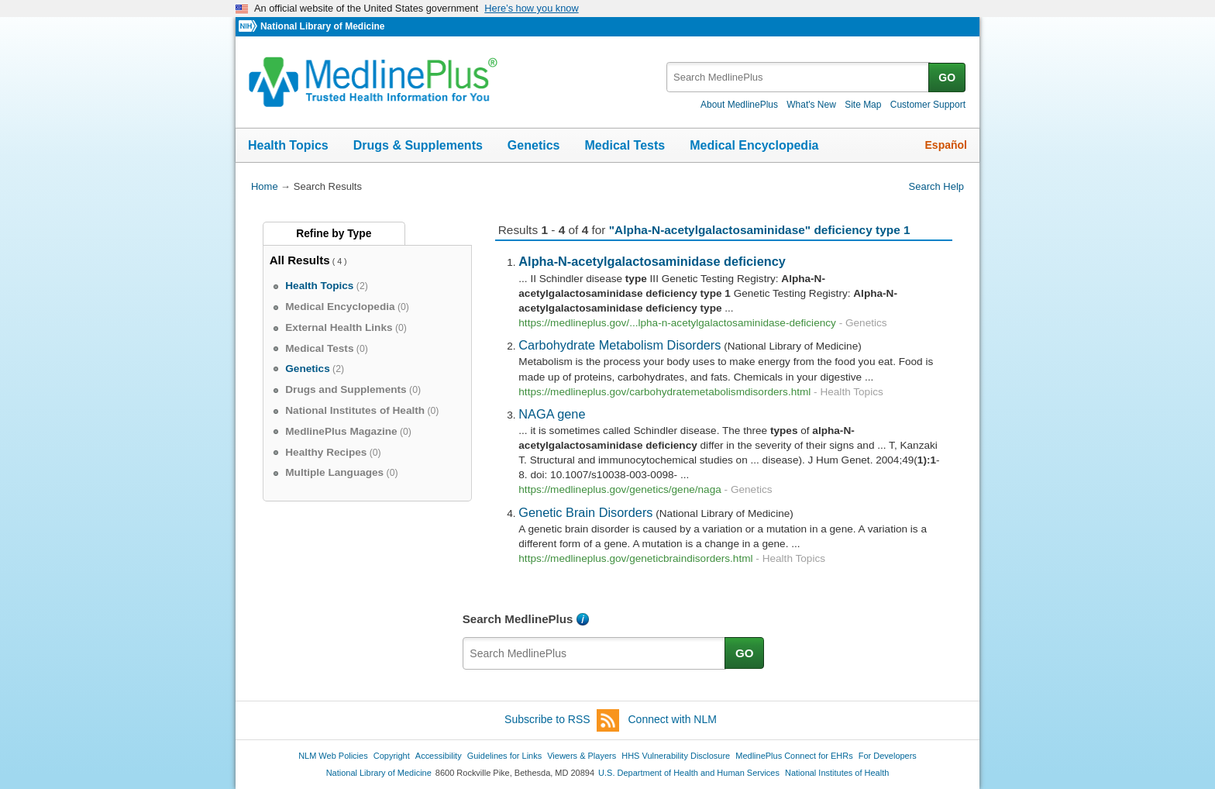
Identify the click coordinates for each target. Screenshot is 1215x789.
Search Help (936, 186)
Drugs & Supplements (418, 145)
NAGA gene (551, 414)
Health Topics (288, 145)
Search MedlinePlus (518, 618)
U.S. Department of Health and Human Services (689, 772)
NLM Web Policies (333, 755)
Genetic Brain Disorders (585, 512)
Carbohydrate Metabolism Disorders (619, 345)
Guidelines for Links (504, 755)
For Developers (888, 755)
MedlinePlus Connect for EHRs (793, 755)
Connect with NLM (672, 719)
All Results (300, 260)
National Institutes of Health (837, 772)
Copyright (391, 755)
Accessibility (438, 755)
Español (946, 145)
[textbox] (798, 77)
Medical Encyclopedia (754, 145)
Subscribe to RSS (561, 720)
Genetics (534, 145)
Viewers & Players (581, 755)
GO (946, 77)
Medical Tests (624, 145)
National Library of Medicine (322, 26)
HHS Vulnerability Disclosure (675, 755)
